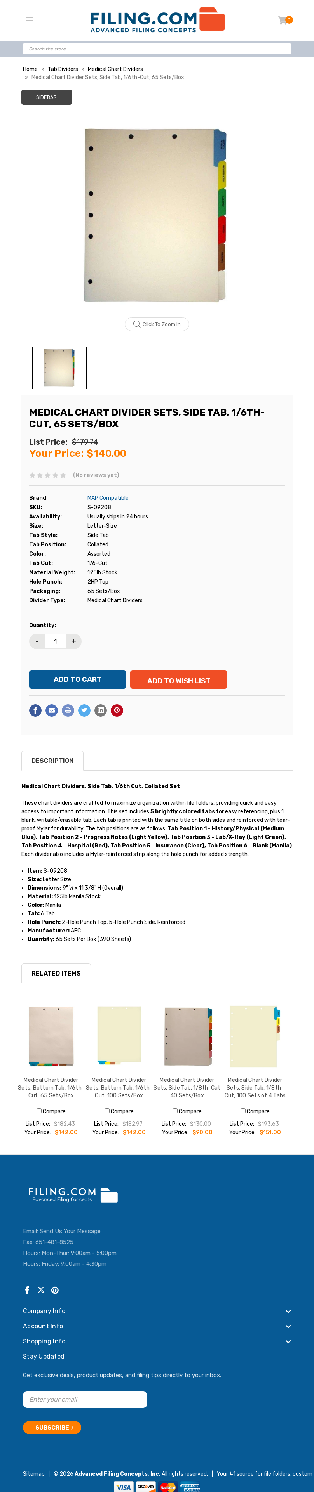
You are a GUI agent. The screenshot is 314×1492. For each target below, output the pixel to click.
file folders (277, 1476)
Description (52, 766)
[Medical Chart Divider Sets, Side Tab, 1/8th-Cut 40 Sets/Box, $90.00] (187, 1042)
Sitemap (34, 1476)
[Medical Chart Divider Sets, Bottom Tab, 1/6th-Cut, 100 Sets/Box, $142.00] (119, 1042)
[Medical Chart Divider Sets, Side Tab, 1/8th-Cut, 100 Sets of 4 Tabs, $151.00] (255, 1042)
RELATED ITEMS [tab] (56, 979)
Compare (51, 1117)
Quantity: (42, 625)
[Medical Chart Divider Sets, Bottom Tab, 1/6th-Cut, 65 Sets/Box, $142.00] (51, 1042)
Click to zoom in (157, 324)
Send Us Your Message (70, 1236)
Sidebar (46, 97)
